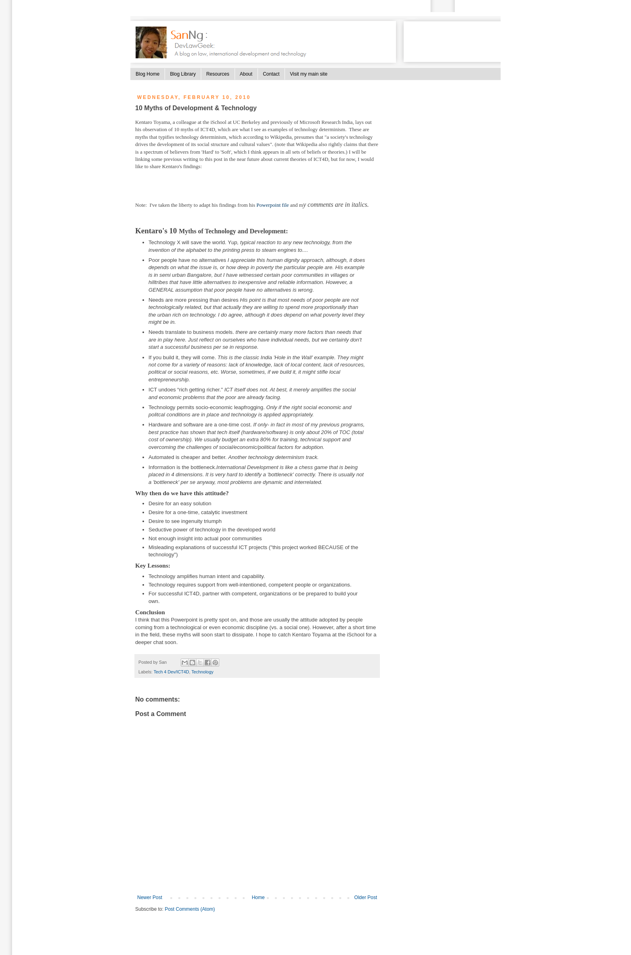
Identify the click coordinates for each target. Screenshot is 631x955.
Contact (271, 74)
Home (258, 897)
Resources (217, 74)
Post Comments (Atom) (190, 909)
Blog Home (147, 74)
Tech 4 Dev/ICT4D (171, 671)
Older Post (365, 897)
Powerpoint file (272, 205)
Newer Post (149, 897)
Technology (203, 671)
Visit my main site (308, 74)
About (246, 74)
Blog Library (183, 74)
